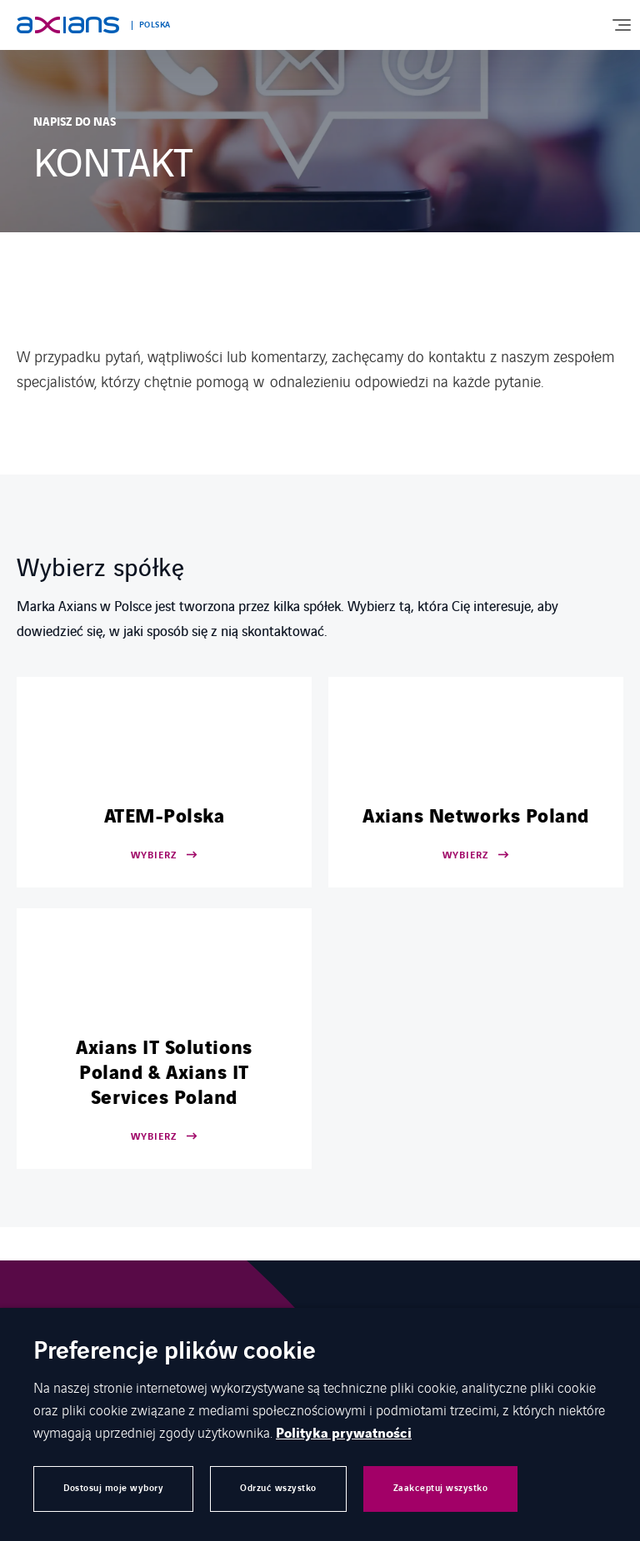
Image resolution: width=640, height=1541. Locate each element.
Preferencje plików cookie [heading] (174, 1352)
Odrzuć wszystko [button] (278, 1488)
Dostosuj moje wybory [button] (113, 1488)
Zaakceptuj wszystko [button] (440, 1488)
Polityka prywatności (344, 1433)
